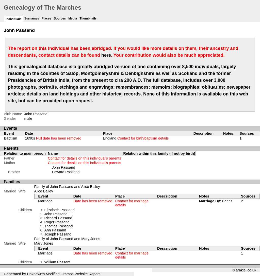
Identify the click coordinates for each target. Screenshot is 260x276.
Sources (60, 18)
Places (46, 18)
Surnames (31, 18)
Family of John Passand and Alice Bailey (67, 187)
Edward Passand (66, 172)
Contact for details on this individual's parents (84, 158)
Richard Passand (58, 218)
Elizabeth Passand (59, 210)
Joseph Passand (57, 234)
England (136, 138)
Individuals (14, 19)
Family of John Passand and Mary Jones (67, 239)
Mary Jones (43, 243)
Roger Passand (57, 222)
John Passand (63, 167)
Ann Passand (55, 230)
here (106, 55)
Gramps (67, 274)
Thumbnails (87, 18)
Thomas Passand (58, 226)
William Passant (57, 262)
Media (72, 18)
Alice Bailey (43, 191)
